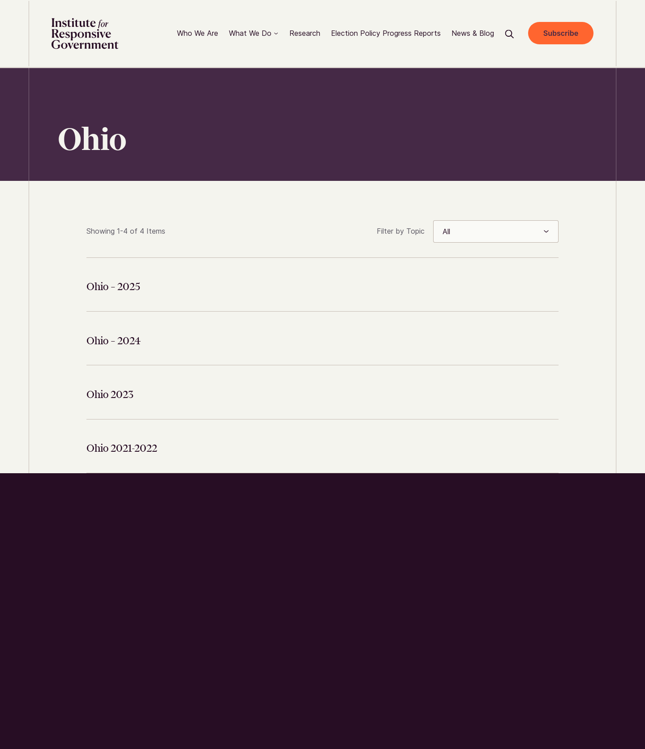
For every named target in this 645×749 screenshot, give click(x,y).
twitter (498, 512)
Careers (357, 584)
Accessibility (560, 693)
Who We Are (366, 512)
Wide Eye (103, 709)
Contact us (364, 566)
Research (360, 548)
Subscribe (559, 33)
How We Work (368, 530)
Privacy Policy (508, 693)
